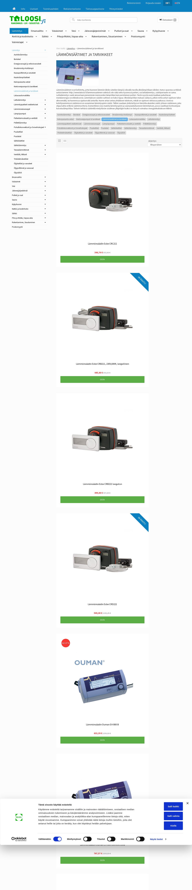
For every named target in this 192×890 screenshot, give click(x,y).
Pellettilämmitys (149, 124)
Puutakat (105, 128)
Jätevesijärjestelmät (95, 30)
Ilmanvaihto (37, 30)
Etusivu (22, 823)
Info (23, 8)
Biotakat (76, 114)
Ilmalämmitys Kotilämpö (122, 114)
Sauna (140, 30)
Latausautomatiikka (137, 119)
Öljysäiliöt (121, 132)
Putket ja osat (121, 30)
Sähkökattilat (116, 128)
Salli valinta (160, 861)
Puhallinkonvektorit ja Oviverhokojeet (72, 128)
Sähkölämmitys (130, 128)
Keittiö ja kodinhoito (22, 36)
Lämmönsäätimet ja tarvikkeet (115, 119)
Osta (75, 205)
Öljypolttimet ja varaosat (105, 132)
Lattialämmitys (154, 119)
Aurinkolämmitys (64, 114)
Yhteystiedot (116, 8)
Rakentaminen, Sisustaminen (107, 36)
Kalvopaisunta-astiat (65, 119)
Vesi (74, 30)
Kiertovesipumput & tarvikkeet (88, 119)
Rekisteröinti (132, 3)
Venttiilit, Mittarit (163, 128)
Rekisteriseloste (72, 8)
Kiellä (160, 870)
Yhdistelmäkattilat (64, 132)
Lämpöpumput (108, 124)
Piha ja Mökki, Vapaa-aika (70, 36)
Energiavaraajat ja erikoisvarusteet (96, 114)
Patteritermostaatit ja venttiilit (129, 124)
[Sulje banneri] (187, 848)
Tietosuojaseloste (95, 8)
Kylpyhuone (159, 30)
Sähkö (45, 36)
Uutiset (34, 8)
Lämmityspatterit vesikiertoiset (69, 124)
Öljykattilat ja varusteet (83, 132)
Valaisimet (57, 30)
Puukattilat (94, 128)
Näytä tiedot (156, 884)
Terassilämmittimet (146, 128)
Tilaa (81, 838)
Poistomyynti (138, 36)
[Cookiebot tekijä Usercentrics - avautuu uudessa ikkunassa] (19, 884)
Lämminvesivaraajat (92, 124)
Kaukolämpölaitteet (167, 114)
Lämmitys (17, 30)
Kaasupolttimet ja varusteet (145, 114)
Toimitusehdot (50, 8)
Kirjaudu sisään (151, 3)
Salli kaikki (160, 851)
